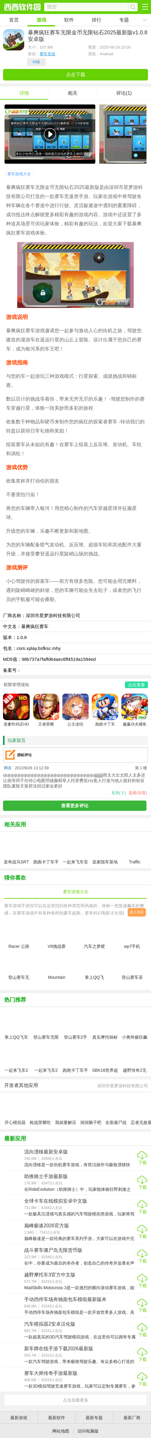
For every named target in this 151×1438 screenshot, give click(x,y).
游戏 (41, 19)
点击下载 (75, 74)
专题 (124, 19)
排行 (96, 19)
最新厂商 (131, 1417)
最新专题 (94, 1417)
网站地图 (60, 1431)
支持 (118, 793)
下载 (142, 1162)
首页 (14, 19)
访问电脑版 (88, 1431)
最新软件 (56, 1417)
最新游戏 (18, 1417)
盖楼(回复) (138, 793)
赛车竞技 (47, 54)
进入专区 (137, 912)
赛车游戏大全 (19, 174)
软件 (69, 19)
